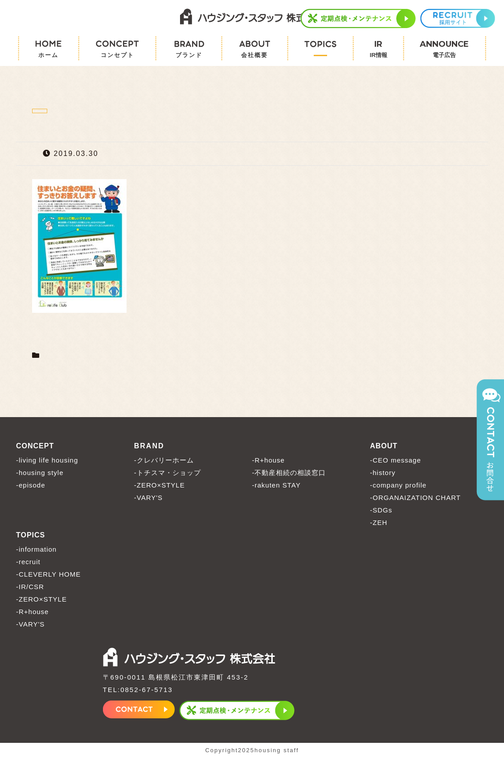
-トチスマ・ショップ (167, 472)
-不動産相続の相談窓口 (289, 472)
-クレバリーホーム (164, 460)
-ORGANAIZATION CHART (415, 497)
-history (382, 472)
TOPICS (30, 535)
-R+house (268, 460)
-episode (30, 485)
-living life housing (47, 460)
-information (36, 549)
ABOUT (383, 446)
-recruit (28, 561)
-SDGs (381, 510)
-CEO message (395, 460)
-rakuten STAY (276, 485)
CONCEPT (35, 446)
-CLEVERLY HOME (48, 574)
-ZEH (378, 522)
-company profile (398, 485)
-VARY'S (148, 497)
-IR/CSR (30, 586)
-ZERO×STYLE (159, 485)
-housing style (40, 472)
